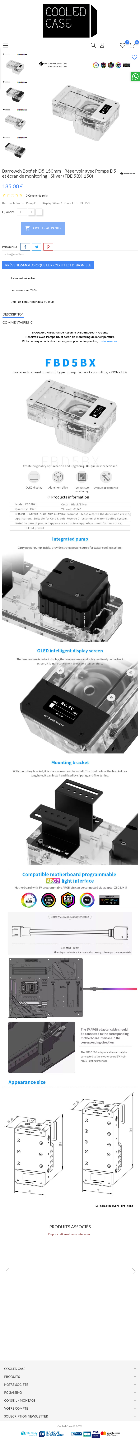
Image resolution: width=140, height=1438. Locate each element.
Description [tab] (13, 314)
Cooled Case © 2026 (70, 1426)
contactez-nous (108, 341)
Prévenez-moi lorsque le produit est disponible (48, 265)
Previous (5, 1270)
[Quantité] (22, 212)
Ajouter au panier (43, 228)
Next (132, 1270)
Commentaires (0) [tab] (18, 322)
